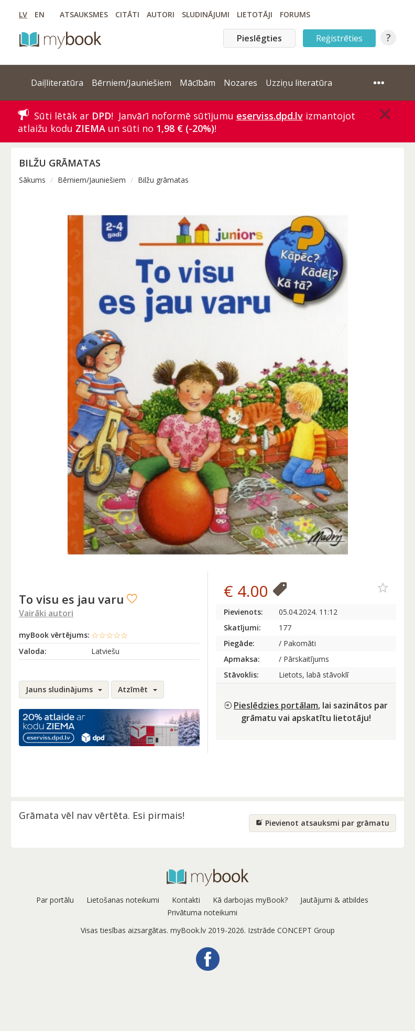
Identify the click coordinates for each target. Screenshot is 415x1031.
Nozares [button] (240, 82)
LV (23, 14)
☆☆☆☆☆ (109, 635)
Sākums (32, 180)
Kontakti (186, 900)
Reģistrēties (339, 38)
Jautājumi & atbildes (334, 900)
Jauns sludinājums (64, 689)
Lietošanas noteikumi (122, 900)
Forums (295, 14)
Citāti (127, 14)
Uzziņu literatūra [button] (299, 82)
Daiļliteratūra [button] (57, 82)
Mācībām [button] (197, 82)
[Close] (385, 114)
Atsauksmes (84, 14)
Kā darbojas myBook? (250, 900)
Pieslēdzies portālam (276, 705)
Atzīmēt (137, 689)
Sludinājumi (206, 14)
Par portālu (55, 900)
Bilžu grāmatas (163, 180)
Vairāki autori (46, 613)
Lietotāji (254, 14)
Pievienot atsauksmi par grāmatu (322, 823)
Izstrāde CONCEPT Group (291, 930)
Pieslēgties (259, 38)
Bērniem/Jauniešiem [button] (131, 82)
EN (40, 14)
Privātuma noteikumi (202, 912)
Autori (160, 14)
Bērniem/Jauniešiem (92, 180)
